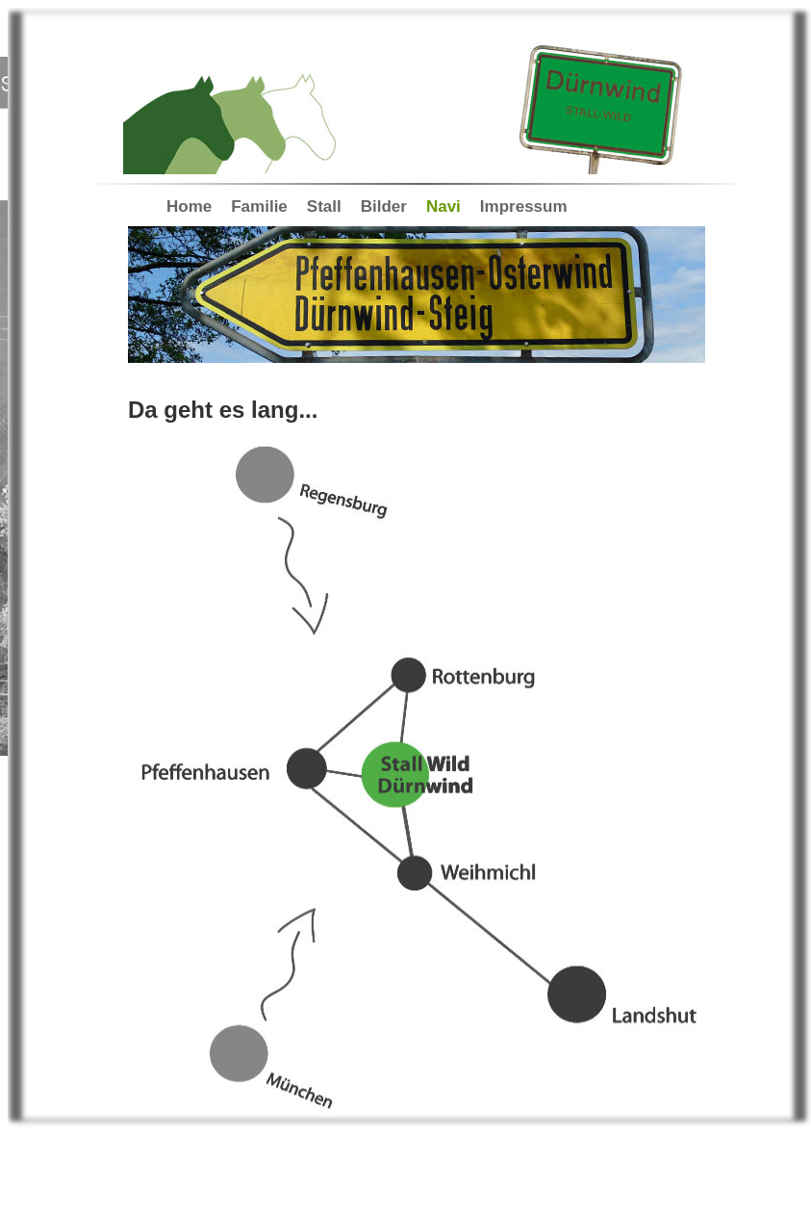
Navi (443, 206)
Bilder (384, 206)
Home (189, 206)
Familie (259, 206)
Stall (324, 206)
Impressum (524, 206)
